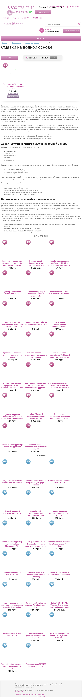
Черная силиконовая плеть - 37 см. (12, 573)
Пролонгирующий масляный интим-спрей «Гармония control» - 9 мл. (12, 324)
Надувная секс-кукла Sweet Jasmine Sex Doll (12, 482)
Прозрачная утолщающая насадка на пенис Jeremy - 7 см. (59, 416)
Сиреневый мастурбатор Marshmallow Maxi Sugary (36, 323)
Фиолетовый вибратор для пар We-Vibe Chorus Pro (35, 605)
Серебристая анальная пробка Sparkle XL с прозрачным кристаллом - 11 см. (59, 263)
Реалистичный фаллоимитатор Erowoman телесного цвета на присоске (36, 263)
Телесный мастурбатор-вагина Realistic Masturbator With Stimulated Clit (12, 544)
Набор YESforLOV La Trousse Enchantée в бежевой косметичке (59, 605)
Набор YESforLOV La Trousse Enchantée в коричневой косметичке (36, 544)
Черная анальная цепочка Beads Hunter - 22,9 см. (36, 636)
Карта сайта (19, 691)
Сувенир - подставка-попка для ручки (12, 293)
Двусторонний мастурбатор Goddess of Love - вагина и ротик (59, 355)
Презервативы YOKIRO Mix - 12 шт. (12, 635)
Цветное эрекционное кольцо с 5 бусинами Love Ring (59, 636)
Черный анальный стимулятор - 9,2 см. (12, 512)
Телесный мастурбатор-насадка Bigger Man (12, 446)
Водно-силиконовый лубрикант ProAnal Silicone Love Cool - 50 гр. (12, 385)
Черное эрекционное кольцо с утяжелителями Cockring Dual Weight (12, 605)
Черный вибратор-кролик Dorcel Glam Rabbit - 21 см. (12, 666)
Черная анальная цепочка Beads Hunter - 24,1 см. (59, 513)
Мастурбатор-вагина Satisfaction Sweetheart (59, 293)
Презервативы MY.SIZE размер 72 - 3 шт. (36, 665)
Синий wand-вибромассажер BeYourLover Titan (36, 513)
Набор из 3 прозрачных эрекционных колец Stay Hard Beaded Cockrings (12, 263)
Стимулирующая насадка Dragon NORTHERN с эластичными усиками (59, 385)
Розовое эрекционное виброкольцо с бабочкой (59, 573)
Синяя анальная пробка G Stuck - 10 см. (59, 482)
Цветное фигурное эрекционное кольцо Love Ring (36, 574)
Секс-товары (16, 43)
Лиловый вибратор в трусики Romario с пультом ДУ (36, 294)
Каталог (41, 38)
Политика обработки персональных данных (29, 694)
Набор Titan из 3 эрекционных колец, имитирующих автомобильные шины (36, 416)
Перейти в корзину (71, 31)
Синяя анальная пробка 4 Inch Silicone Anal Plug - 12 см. (59, 544)
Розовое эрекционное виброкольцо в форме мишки (36, 483)
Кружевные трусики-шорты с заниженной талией (12, 355)
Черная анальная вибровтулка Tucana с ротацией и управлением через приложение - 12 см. (12, 416)
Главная (4, 43)
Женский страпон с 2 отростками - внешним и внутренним (36, 355)
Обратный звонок (43, 12)
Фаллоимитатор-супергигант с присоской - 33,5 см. (36, 447)
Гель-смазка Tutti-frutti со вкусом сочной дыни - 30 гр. (13, 86)
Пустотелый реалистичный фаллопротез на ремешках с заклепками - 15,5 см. (59, 324)
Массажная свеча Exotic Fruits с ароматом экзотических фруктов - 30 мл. (35, 385)
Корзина (48, 29)
